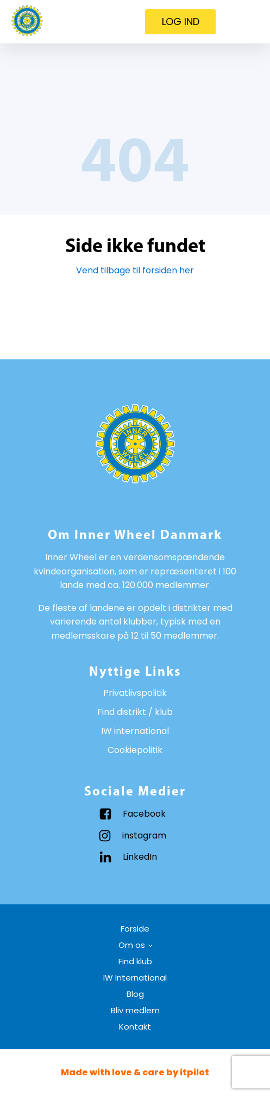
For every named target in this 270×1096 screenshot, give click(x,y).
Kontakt (135, 1026)
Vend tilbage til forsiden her (135, 270)
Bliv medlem (135, 1010)
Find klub (135, 961)
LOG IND (180, 21)
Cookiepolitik (135, 750)
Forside (135, 928)
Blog (135, 994)
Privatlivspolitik (135, 693)
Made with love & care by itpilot (135, 1072)
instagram (144, 835)
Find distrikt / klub (135, 712)
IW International (135, 977)
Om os (131, 945)
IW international (135, 731)
